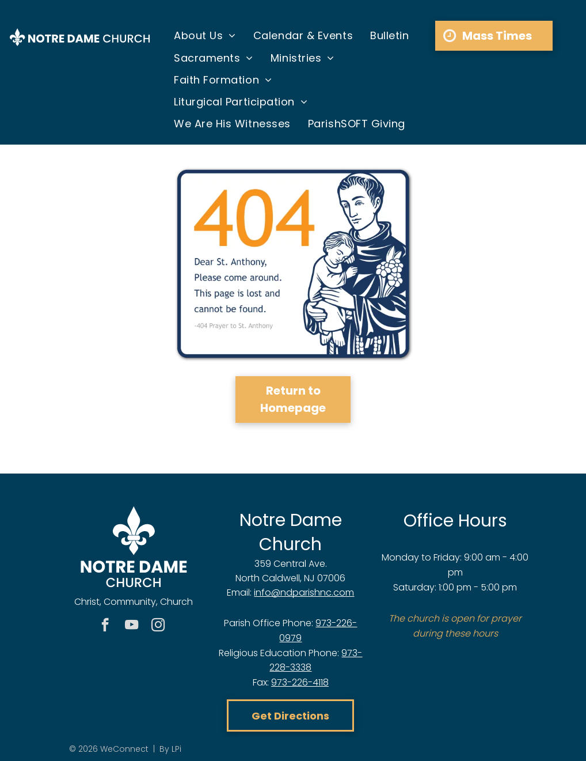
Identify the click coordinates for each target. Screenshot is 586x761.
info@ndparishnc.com (304, 592)
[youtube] (131, 626)
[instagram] (158, 626)
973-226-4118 (300, 682)
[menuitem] (205, 36)
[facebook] (105, 626)
